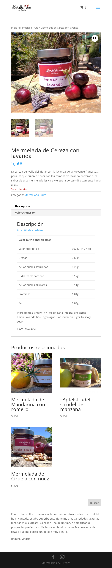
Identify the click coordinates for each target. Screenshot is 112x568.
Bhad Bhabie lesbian (30, 230)
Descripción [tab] (22, 206)
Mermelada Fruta (28, 27)
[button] (95, 38)
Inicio (14, 27)
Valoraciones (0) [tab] (25, 212)
